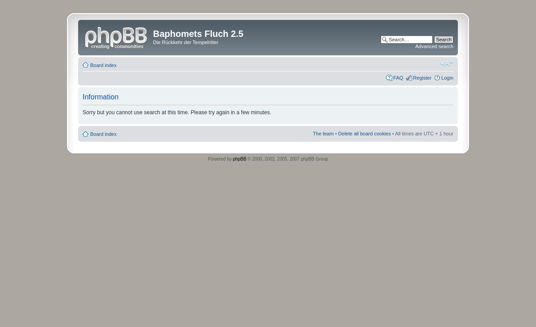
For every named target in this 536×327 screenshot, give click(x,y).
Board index (103, 65)
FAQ (398, 78)
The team (323, 133)
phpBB (239, 159)
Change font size (446, 63)
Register (422, 78)
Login (447, 78)
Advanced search (434, 46)
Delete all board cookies (364, 133)
